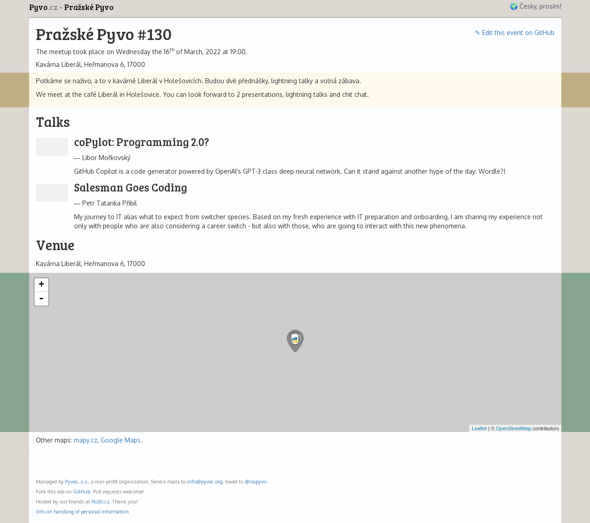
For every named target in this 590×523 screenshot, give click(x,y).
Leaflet (479, 428)
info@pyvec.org (204, 481)
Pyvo (44, 7)
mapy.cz (85, 440)
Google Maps (121, 440)
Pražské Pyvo (89, 7)
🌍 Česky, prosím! (535, 6)
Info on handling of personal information (82, 511)
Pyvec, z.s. (76, 481)
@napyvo (256, 481)
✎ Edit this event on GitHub (515, 32)
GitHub (81, 491)
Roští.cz (100, 501)
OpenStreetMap (513, 428)
